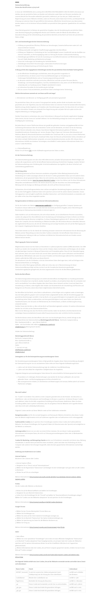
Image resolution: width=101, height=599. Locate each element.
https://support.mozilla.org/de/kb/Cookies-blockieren (46, 502)
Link (30, 150)
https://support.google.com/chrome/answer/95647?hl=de (47, 527)
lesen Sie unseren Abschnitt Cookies (44, 180)
